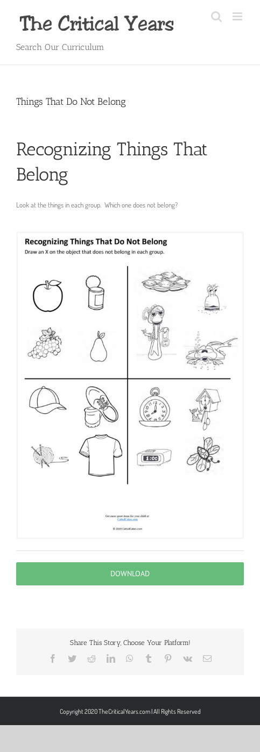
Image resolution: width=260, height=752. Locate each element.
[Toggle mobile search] (216, 16)
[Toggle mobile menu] (238, 16)
